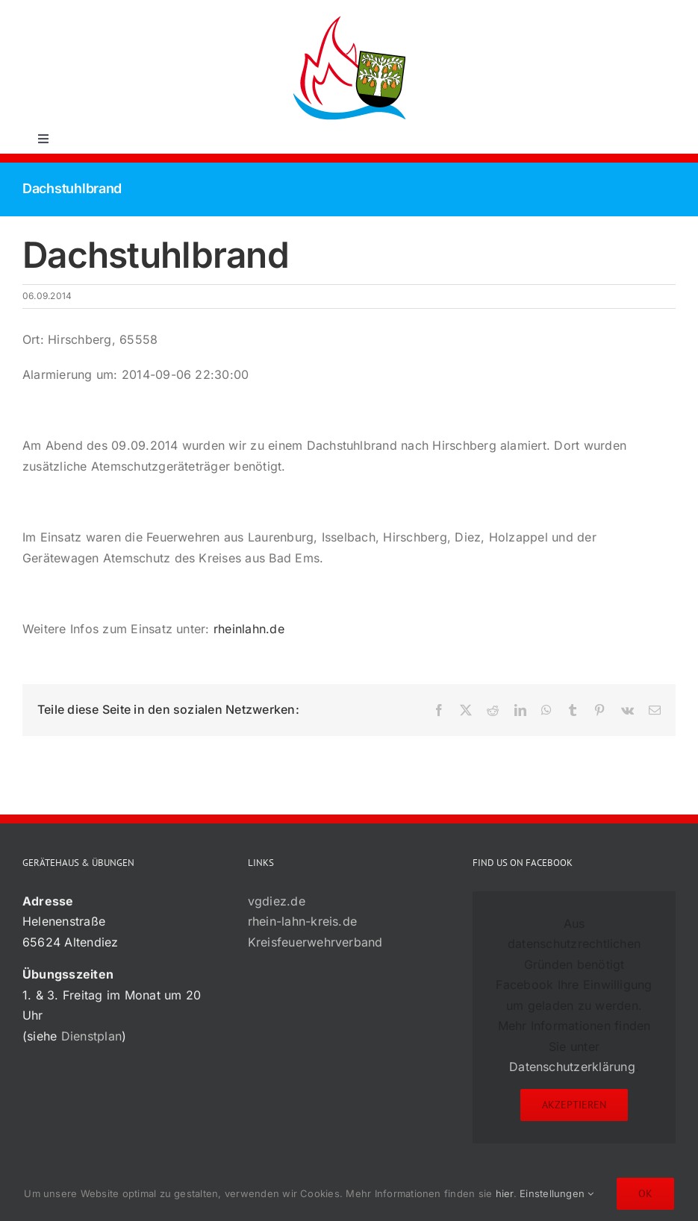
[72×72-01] (349, 17)
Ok (645, 1193)
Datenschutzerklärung (572, 1066)
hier (505, 1193)
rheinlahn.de (249, 628)
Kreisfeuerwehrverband (315, 942)
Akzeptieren (574, 1104)
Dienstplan (91, 1036)
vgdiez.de (276, 901)
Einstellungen (557, 1193)
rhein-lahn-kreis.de (303, 921)
